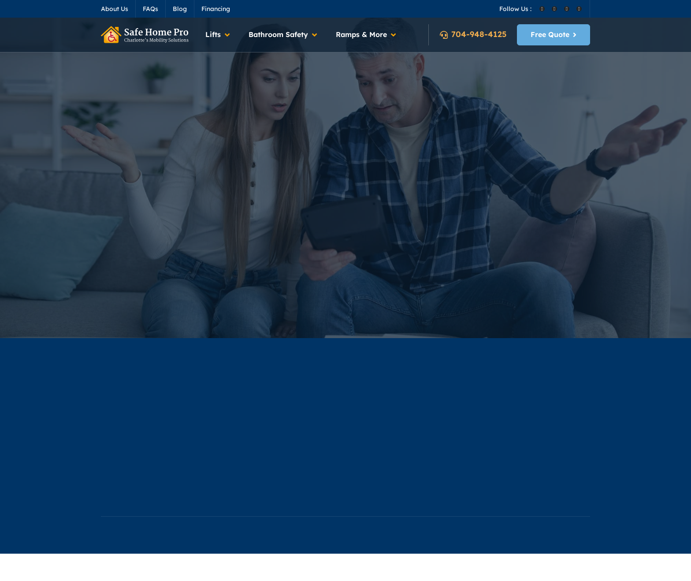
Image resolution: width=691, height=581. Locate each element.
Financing (215, 9)
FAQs (150, 9)
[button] (218, 35)
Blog (180, 9)
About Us (114, 9)
